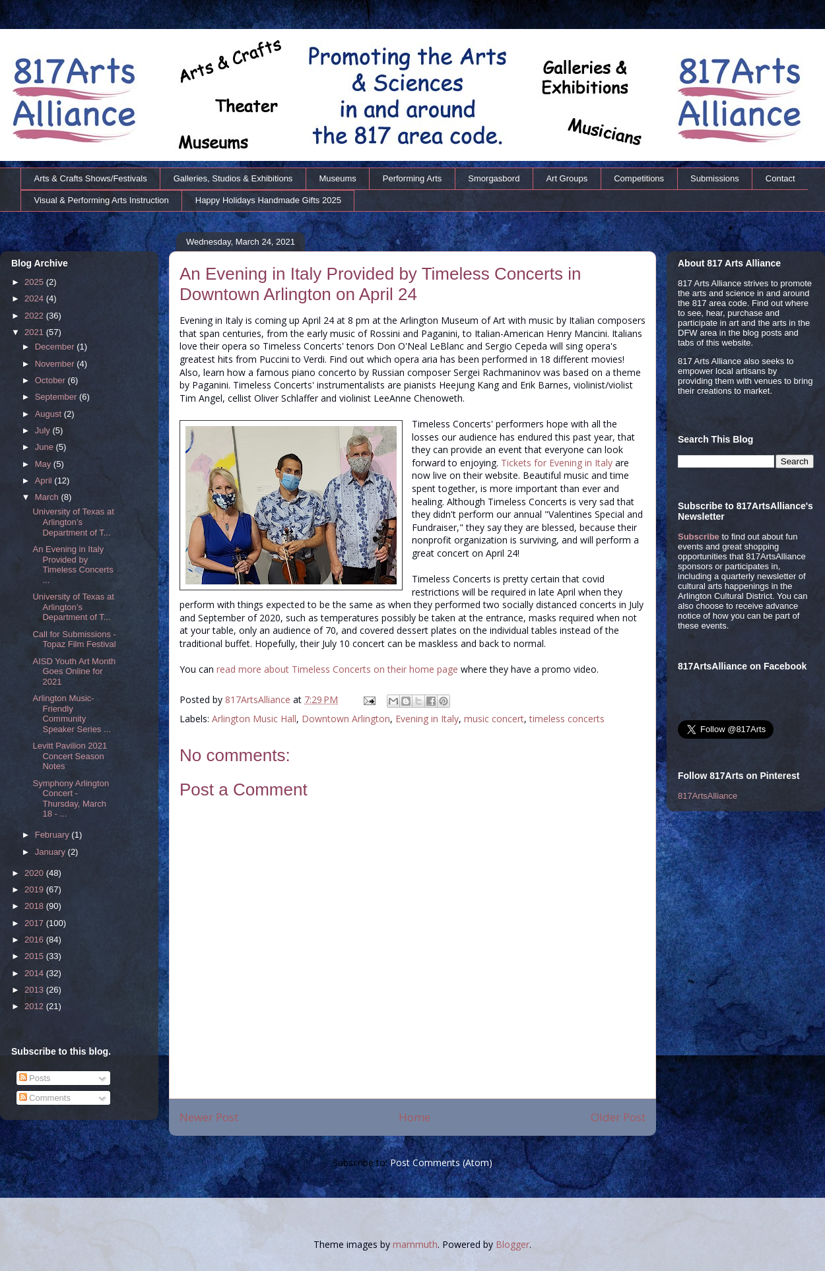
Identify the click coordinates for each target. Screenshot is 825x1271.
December (56, 347)
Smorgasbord (493, 178)
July (44, 430)
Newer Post (209, 1117)
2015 (35, 956)
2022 (35, 316)
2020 (35, 873)
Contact (780, 178)
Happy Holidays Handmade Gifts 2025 (268, 200)
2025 (35, 282)
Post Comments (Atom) (441, 1162)
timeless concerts (567, 718)
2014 (35, 973)
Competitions (639, 178)
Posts (35, 1078)
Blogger (512, 1244)
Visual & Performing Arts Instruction (101, 200)
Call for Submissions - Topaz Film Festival (74, 639)
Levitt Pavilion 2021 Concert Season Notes (69, 756)
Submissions (714, 178)
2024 (35, 298)
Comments (45, 1098)
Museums (337, 178)
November (56, 364)
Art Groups (566, 178)
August (49, 414)
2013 (35, 990)
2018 (35, 906)
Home (414, 1117)
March (48, 497)
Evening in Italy (427, 718)
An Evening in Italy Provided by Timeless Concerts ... (72, 564)
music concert (494, 718)
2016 (35, 940)
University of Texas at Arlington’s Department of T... (73, 522)
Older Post (618, 1117)
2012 (35, 1006)
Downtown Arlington (346, 718)
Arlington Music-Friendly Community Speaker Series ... (71, 713)
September (57, 397)
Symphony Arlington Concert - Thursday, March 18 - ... (70, 798)
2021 (35, 332)
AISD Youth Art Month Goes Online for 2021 (74, 671)
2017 (35, 923)
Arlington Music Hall (254, 718)
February (53, 835)
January (51, 852)
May (44, 464)
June (45, 447)
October (51, 380)
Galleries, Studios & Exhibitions (233, 178)
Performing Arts (412, 178)
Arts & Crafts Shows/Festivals (90, 178)
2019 (35, 889)
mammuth (415, 1244)
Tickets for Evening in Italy (556, 462)
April (45, 480)
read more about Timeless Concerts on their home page (337, 669)
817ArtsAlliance (259, 699)
